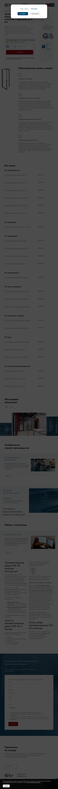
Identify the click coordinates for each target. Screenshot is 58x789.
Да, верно (23, 13)
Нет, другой (35, 13)
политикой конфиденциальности (34, 782)
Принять (6, 786)
